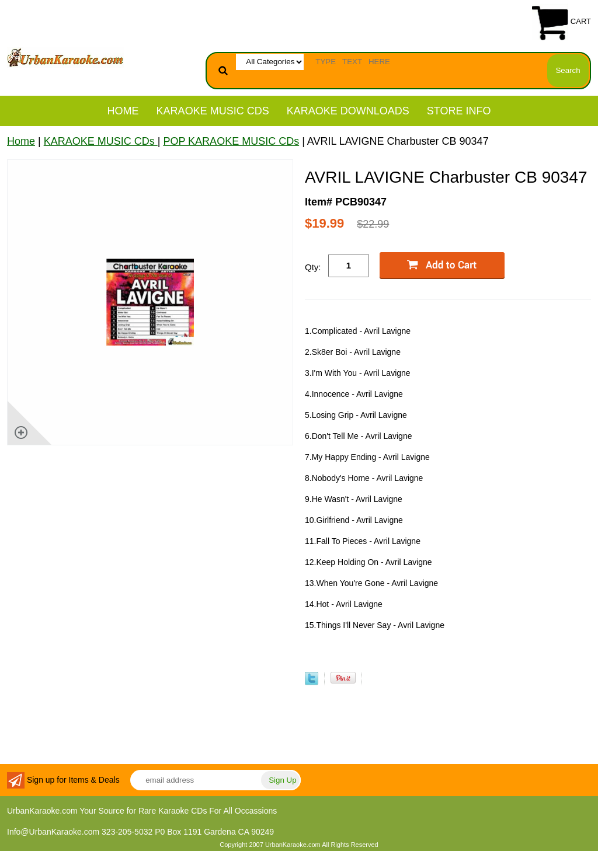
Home (123, 111)
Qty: (313, 267)
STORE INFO (459, 111)
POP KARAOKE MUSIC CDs (231, 141)
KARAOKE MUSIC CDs (213, 111)
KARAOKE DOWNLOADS (348, 111)
